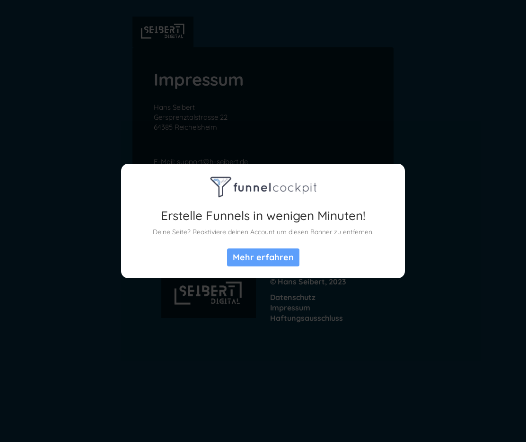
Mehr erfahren (263, 257)
